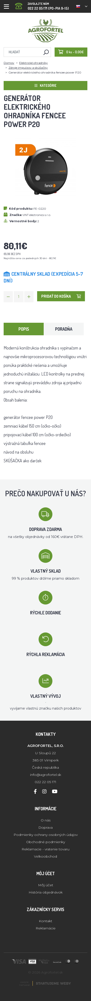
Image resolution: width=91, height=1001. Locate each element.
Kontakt (45, 921)
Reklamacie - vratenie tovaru (45, 849)
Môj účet (45, 885)
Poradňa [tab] (63, 329)
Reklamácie (46, 928)
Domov (9, 63)
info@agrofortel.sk (45, 775)
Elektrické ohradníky (33, 63)
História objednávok (46, 892)
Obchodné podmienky (45, 842)
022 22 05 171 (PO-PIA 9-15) (42, 4)
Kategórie (45, 85)
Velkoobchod (45, 856)
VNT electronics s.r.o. (37, 215)
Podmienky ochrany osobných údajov (46, 835)
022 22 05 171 (45, 782)
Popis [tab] (23, 329)
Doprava (45, 827)
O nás (45, 820)
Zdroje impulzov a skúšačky (28, 67)
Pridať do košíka (61, 296)
